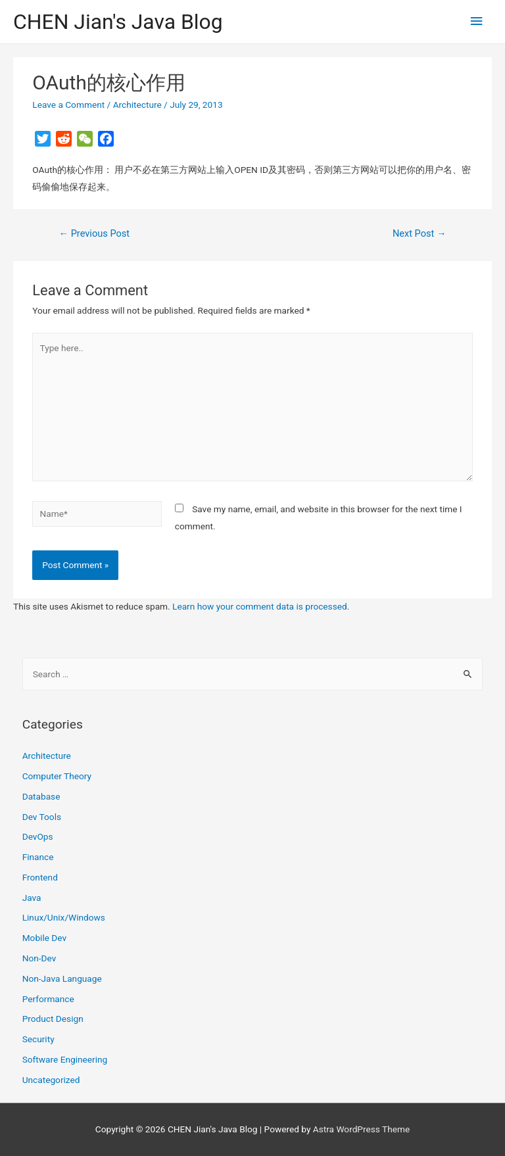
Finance (38, 857)
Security (38, 1039)
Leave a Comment (68, 104)
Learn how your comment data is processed (259, 606)
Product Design (53, 1018)
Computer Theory (56, 776)
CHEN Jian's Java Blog (118, 21)
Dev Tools (41, 816)
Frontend (40, 877)
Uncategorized (51, 1079)
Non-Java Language (62, 978)
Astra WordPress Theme (361, 1129)
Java (31, 897)
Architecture (137, 104)
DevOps (37, 836)
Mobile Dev (44, 937)
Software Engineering (65, 1059)
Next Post (419, 233)
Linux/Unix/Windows (63, 917)
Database (41, 796)
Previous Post (94, 233)
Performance (48, 999)
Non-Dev (39, 958)
